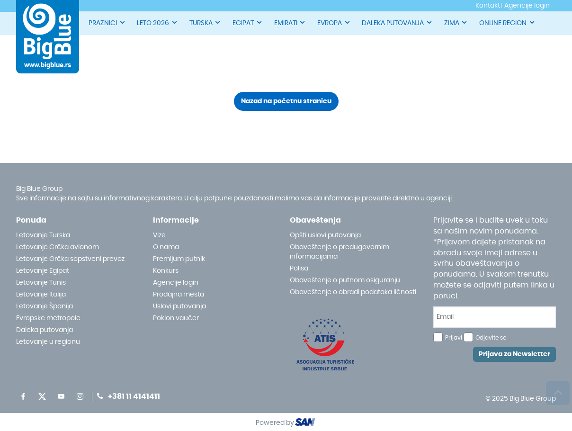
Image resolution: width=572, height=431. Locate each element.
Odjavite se (490, 338)
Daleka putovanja (44, 330)
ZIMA (456, 22)
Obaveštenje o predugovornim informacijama (339, 252)
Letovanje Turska (43, 235)
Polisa (299, 268)
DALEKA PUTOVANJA (397, 22)
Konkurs (166, 271)
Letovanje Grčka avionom (57, 247)
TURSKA (205, 22)
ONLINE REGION (507, 22)
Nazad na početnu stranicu (286, 101)
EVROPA (334, 22)
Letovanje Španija (44, 306)
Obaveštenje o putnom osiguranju (345, 280)
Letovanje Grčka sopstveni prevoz (70, 259)
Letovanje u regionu (48, 342)
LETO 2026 (157, 22)
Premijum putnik (179, 259)
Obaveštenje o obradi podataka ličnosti (353, 292)
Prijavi (453, 338)
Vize (159, 235)
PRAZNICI (107, 22)
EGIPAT (247, 22)
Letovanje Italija (41, 294)
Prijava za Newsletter (514, 354)
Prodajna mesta (178, 294)
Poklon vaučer (176, 318)
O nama (166, 247)
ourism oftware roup (306, 423)
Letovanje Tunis (41, 282)
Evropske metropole (48, 318)
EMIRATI (290, 22)
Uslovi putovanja (179, 306)
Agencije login (175, 282)
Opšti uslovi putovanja (325, 235)
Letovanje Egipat (42, 271)
